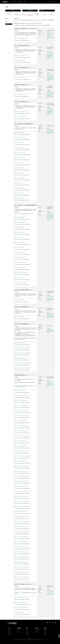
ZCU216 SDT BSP (18, 252)
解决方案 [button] (14, 1)
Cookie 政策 (41, 639)
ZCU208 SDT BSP (18, 262)
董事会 (45, 632)
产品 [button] (10, 1)
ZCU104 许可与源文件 (19, 410)
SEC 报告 (45, 634)
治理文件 (45, 633)
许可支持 (13, 10)
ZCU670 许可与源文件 (19, 461)
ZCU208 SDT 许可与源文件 (19, 476)
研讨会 (27, 633)
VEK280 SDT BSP (18, 198)
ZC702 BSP (17, 299)
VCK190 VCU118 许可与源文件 (20, 521)
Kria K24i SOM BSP (18, 60)
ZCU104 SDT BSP (18, 232)
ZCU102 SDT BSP (18, 222)
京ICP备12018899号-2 (16, 639)
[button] (50, 2)
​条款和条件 (21, 639)
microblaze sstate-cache (19, 607)
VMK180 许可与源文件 (19, 511)
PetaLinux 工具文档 (50, 35)
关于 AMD (9, 629)
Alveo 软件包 (47, 10)
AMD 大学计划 (37, 632)
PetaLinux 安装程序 (18, 38)
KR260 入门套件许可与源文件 (20, 501)
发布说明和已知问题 (50, 33)
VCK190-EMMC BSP (18, 152)
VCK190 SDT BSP (18, 147)
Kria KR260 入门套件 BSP (19, 116)
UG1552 (31, 213)
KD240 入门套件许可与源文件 (20, 491)
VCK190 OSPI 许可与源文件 (19, 536)
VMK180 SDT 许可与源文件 (19, 516)
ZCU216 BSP (17, 247)
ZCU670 (17, 277)
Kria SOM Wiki (49, 56)
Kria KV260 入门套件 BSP (19, 111)
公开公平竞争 (33, 639)
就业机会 (9, 633)
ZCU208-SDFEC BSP (18, 267)
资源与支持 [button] (20, 1)
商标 (25, 639)
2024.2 (6, 22)
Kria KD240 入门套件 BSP (19, 77)
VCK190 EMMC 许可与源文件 (20, 531)
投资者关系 (45, 629)
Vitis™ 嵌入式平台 (23, 332)
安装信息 (48, 36)
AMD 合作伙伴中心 (37, 629)
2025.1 (6, 21)
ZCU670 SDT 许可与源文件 (19, 466)
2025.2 (6, 20)
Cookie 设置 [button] (45, 639)
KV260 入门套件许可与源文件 (20, 506)
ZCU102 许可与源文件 (19, 400)
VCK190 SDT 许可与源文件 (19, 526)
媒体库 (18, 632)
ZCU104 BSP (17, 227)
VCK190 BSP (17, 142)
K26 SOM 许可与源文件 (19, 496)
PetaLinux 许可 (18, 390)
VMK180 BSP (17, 132)
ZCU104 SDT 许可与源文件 (19, 415)
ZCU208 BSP (17, 257)
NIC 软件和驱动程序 (30, 10)
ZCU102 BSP (17, 217)
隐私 (23, 639)
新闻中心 (18, 629)
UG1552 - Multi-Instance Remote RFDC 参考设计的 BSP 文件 (50, 217)
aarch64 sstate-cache (18, 597)
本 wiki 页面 (38, 20)
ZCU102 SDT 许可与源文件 (19, 405)
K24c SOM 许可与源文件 (19, 481)
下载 (16, 612)
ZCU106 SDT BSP (18, 242)
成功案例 (27, 632)
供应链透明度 (29, 639)
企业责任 (9, 632)
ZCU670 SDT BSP (18, 282)
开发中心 (27, 629)
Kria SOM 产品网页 (50, 55)
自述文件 (19, 592)
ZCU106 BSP (17, 237)
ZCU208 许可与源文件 (19, 471)
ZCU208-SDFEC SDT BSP (19, 272)
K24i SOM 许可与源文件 (19, 486)
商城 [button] (24, 1)
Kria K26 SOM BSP (18, 94)
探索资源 (27, 634)
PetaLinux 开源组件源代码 (19, 395)
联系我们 (9, 634)
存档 (6, 25)
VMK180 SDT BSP (18, 137)
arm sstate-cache (18, 602)
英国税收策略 (37, 639)
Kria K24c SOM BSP (18, 55)
